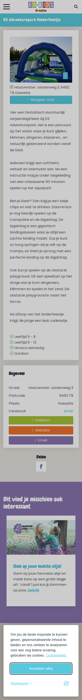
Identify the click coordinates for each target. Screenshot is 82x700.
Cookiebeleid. (56, 655)
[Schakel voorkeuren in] (20, 683)
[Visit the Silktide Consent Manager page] (66, 683)
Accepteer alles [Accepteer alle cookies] (41, 668)
